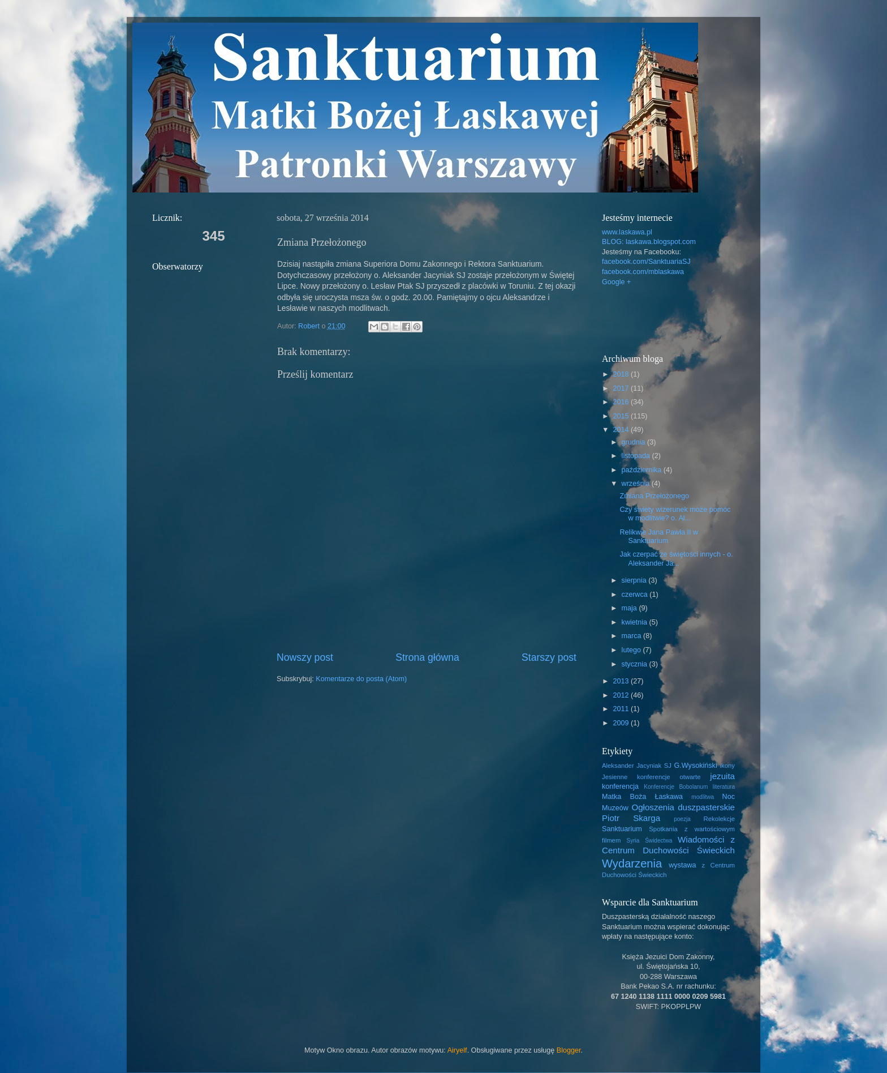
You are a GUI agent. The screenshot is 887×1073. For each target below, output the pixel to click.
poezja (682, 819)
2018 (622, 374)
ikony (727, 765)
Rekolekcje (719, 818)
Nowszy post (305, 657)
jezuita (722, 776)
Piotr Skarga (631, 818)
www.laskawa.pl (627, 232)
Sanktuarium (622, 829)
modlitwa (702, 797)
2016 (622, 402)
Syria (632, 840)
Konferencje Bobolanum (676, 787)
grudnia (635, 442)
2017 (622, 388)
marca (633, 636)
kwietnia (635, 622)
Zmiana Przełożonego (654, 496)
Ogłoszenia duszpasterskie (683, 807)
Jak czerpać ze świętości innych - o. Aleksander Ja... (676, 558)
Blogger (569, 1050)
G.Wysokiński (695, 766)
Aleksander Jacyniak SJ (636, 765)
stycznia (635, 664)
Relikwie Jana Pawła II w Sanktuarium (658, 536)
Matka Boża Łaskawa (642, 797)
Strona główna (427, 657)
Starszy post (549, 657)
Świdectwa (658, 840)
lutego (632, 650)
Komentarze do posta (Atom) (361, 679)
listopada (637, 456)
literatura (724, 787)
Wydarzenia (632, 863)
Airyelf (457, 1050)
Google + (616, 282)
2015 (622, 416)
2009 (622, 723)
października (643, 470)
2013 (622, 681)
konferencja (620, 786)
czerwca (636, 595)
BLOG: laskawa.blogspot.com (649, 242)
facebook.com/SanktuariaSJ (646, 262)
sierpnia (635, 580)
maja (630, 608)
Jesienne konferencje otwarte (651, 776)
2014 (622, 430)
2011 (622, 709)
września (637, 484)
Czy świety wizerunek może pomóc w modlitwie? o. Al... (674, 514)
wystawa (682, 865)
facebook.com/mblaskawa (643, 272)
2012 (622, 695)
